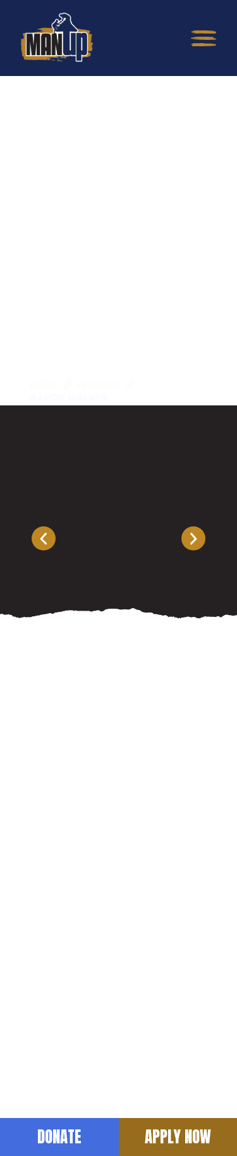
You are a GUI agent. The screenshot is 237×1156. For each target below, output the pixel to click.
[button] (203, 38)
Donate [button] (59, 1136)
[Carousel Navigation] (118, 538)
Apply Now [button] (178, 1136)
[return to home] (56, 38)
